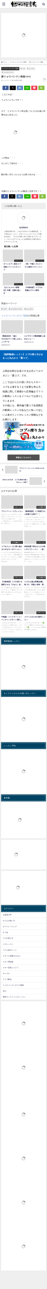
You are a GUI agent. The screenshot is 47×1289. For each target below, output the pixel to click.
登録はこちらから (23, 457)
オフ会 (5, 932)
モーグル (6, 973)
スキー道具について (11, 967)
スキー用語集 (8, 962)
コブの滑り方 (8, 938)
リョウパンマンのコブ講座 (10, 68)
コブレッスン (8, 944)
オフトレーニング (10, 926)
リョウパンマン (9, 72)
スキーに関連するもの (11, 956)
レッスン (32, 68)
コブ (23, 68)
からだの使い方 (9, 920)
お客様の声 (7, 915)
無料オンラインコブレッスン (14, 997)
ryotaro (23, 227)
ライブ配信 (7, 979)
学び (4, 991)
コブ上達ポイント (10, 950)
